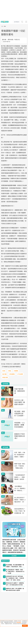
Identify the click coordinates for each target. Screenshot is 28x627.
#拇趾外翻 (5, 377)
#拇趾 (9, 371)
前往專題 (14, 556)
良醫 (2, 26)
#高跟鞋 (16, 371)
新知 (5, 26)
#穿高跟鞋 (12, 374)
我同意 (25, 625)
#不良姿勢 (20, 374)
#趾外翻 (4, 374)
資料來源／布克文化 (14, 39)
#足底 (3, 371)
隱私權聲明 (19, 622)
